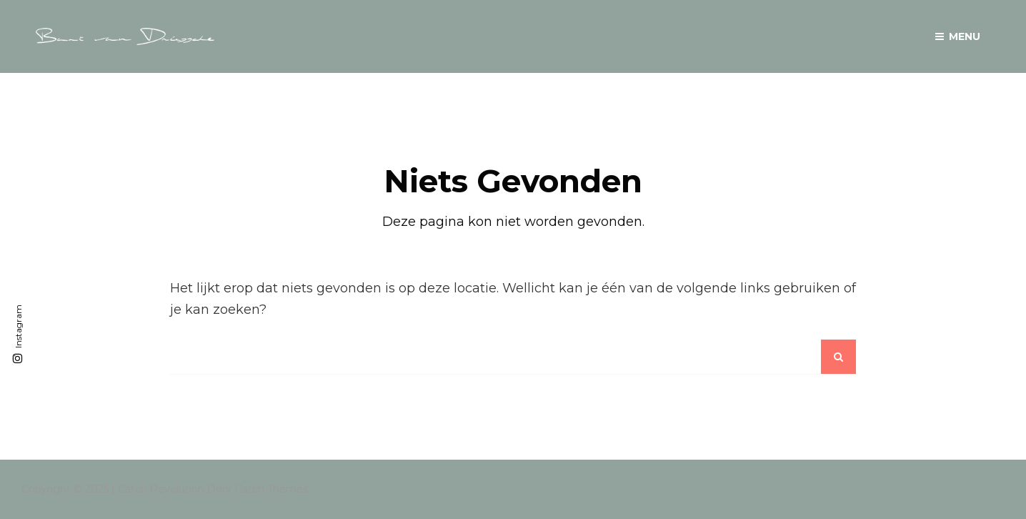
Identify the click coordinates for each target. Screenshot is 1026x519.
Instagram (18, 326)
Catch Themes (271, 489)
